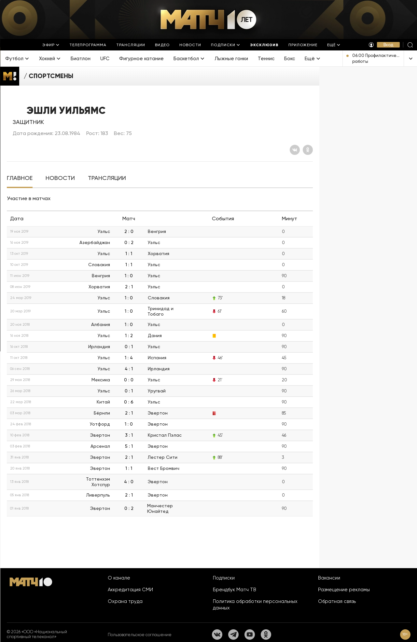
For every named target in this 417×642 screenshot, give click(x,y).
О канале (119, 578)
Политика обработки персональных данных (255, 604)
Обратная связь (337, 601)
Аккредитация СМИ (130, 590)
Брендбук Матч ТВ (234, 590)
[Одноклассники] (308, 150)
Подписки (224, 578)
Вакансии (329, 578)
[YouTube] (249, 634)
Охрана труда (125, 601)
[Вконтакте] (295, 150)
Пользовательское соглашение (140, 634)
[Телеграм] (233, 634)
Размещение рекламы (344, 590)
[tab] (20, 178)
